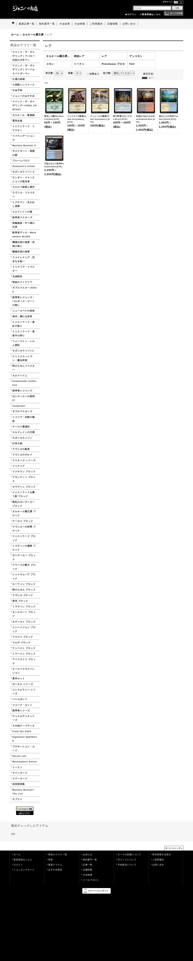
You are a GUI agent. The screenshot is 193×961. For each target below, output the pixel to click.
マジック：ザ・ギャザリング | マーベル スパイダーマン (23, 69)
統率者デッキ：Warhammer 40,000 (24, 234)
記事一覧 (87, 865)
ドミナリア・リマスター (23, 269)
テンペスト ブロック (24, 648)
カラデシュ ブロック (24, 486)
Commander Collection (24, 383)
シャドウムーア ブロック (24, 576)
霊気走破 (17, 120)
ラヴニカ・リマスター (23, 194)
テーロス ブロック (22, 521)
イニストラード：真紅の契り (23, 324)
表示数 (50, 73)
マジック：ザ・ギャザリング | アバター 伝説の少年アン (23, 56)
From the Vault (21, 731)
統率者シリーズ (21, 710)
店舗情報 (87, 870)
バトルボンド (19, 699)
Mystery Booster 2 (24, 145)
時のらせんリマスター (23, 368)
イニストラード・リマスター (23, 128)
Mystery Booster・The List (24, 791)
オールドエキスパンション (23, 671)
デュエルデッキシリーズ (23, 718)
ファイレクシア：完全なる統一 (23, 259)
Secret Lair (19, 756)
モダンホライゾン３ (23, 171)
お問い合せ (158, 865)
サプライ (17, 799)
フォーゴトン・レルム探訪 (23, 343)
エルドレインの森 (22, 211)
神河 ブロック (20, 601)
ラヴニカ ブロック (22, 595)
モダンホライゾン (22, 438)
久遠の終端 (18, 79)
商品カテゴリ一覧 (57, 854)
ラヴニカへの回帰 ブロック (24, 528)
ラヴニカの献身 (21, 449)
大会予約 (17, 90)
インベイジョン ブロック (24, 629)
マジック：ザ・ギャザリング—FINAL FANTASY (24, 105)
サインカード (19, 773)
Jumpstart (18, 405)
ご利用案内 (158, 860)
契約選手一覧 (90, 860)
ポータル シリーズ (22, 684)
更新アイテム (55, 865)
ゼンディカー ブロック (24, 557)
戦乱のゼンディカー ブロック (23, 504)
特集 (50, 860)
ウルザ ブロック (21, 642)
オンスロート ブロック (24, 614)
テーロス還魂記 (21, 426)
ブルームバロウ (21, 160)
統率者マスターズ (22, 217)
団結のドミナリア (22, 282)
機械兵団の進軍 (21, 251)
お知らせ (87, 854)
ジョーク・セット (22, 705)
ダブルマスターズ (22, 411)
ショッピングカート (24, 870)
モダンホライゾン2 (23, 350)
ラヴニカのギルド (22, 454)
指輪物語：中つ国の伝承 (23, 225)
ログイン (132, 14)
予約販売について (127, 865)
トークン (17, 767)
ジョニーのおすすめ (23, 96)
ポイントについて (127, 860)
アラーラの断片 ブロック (24, 567)
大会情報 (87, 875)
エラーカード (19, 778)
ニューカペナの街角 (23, 310)
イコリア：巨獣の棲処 (23, 419)
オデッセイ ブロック (24, 621)
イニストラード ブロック (24, 538)
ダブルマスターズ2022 (24, 289)
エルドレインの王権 (23, 432)
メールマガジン (91, 880)
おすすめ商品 (55, 870)
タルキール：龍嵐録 (23, 115)
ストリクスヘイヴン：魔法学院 (22, 358)
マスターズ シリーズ (24, 460)
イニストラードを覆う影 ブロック (23, 494)
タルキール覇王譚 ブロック (24, 513)
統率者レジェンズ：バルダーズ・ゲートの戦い (23, 301)
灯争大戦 (17, 443)
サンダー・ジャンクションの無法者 (23, 179)
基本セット (18, 678)
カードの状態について (129, 854)
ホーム (17, 854)
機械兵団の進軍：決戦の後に (23, 244)
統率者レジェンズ (22, 390)
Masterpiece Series (24, 761)
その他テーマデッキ (23, 725)
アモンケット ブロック (24, 479)
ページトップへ (175, 848)
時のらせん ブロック (24, 589)
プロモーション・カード (23, 748)
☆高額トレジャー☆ (23, 84)
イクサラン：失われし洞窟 (23, 204)
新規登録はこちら (151, 14)
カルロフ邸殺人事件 (23, 187)
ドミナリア (18, 466)
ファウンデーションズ (23, 138)
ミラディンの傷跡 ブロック (24, 547)
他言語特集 (18, 784)
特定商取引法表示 (161, 854)
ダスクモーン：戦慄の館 (23, 153)
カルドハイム (19, 375)
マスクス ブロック (22, 636)
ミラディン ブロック (24, 606)
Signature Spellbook (24, 739)
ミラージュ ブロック (24, 653)
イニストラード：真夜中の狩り (23, 333)
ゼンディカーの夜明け (23, 398)
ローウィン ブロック (24, 584)
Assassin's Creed (23, 166)
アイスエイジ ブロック (24, 661)
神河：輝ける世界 (22, 316)
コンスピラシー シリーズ (24, 691)
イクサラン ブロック (24, 471)
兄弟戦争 (17, 276)
